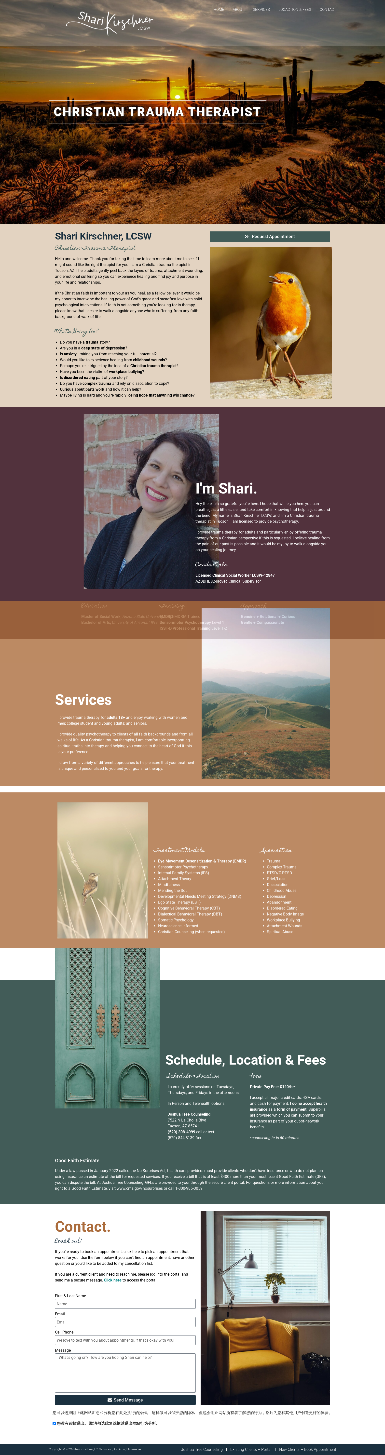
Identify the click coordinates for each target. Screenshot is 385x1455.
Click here (113, 1280)
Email (60, 1314)
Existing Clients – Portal (251, 1449)
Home (219, 9)
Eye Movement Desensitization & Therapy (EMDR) (202, 761)
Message (63, 1350)
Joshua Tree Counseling (202, 1449)
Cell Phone (64, 1332)
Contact (328, 9)
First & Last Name (70, 1296)
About (238, 9)
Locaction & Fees (294, 9)
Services (261, 9)
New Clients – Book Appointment (307, 1449)
